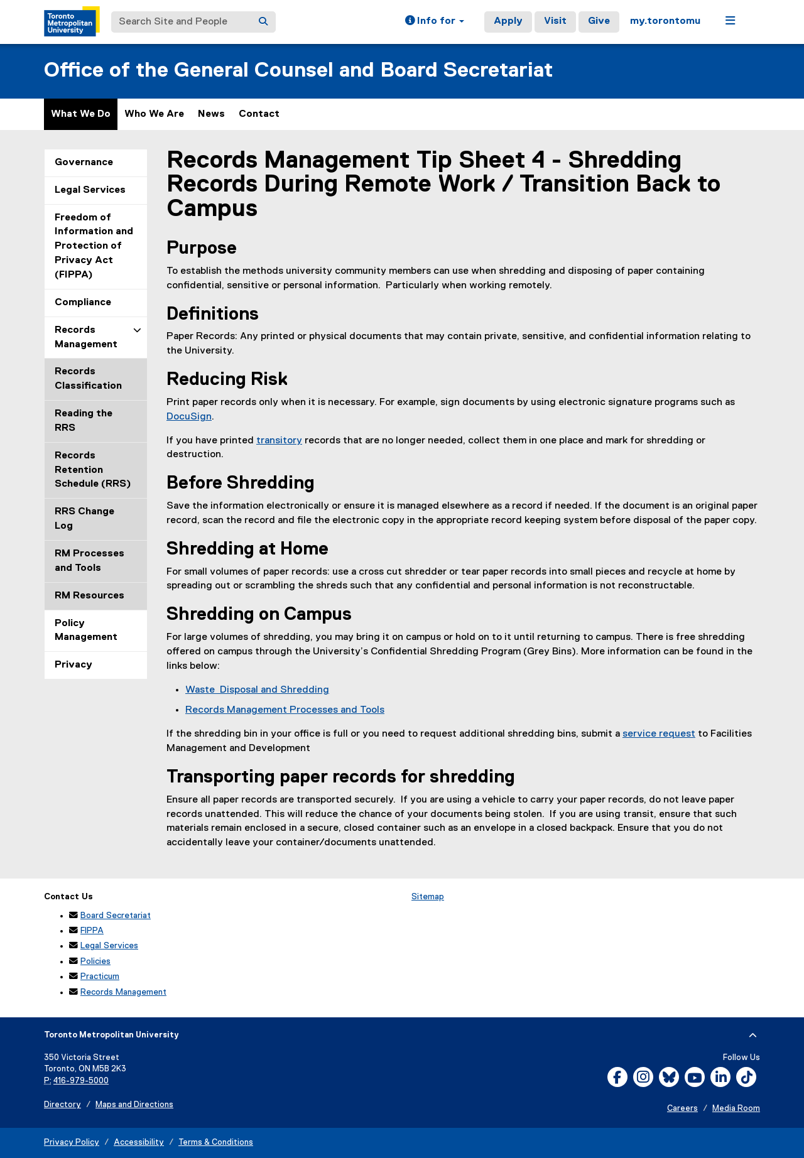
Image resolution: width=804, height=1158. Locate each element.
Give (599, 21)
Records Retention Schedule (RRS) (93, 470)
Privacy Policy (71, 1143)
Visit (555, 21)
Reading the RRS (83, 421)
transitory (279, 441)
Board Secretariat (115, 915)
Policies (95, 961)
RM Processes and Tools (89, 561)
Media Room (736, 1109)
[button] (435, 22)
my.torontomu (665, 21)
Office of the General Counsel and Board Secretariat (298, 70)
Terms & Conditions (215, 1143)
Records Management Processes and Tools (284, 710)
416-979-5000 (81, 1081)
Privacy (73, 665)
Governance (84, 163)
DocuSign (189, 417)
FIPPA (92, 930)
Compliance (83, 303)
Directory (62, 1105)
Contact (259, 114)
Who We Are (154, 114)
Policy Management (86, 631)
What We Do (81, 114)
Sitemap (427, 896)
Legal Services (90, 190)
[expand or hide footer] (753, 1035)
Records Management (86, 337)
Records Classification (88, 379)
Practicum (99, 976)
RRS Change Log (84, 519)
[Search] (263, 22)
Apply (508, 21)
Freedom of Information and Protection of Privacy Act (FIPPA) (94, 246)
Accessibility (139, 1143)
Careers (682, 1109)
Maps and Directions (134, 1105)
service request (658, 734)
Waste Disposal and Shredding (257, 690)
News (211, 114)
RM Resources (89, 596)
